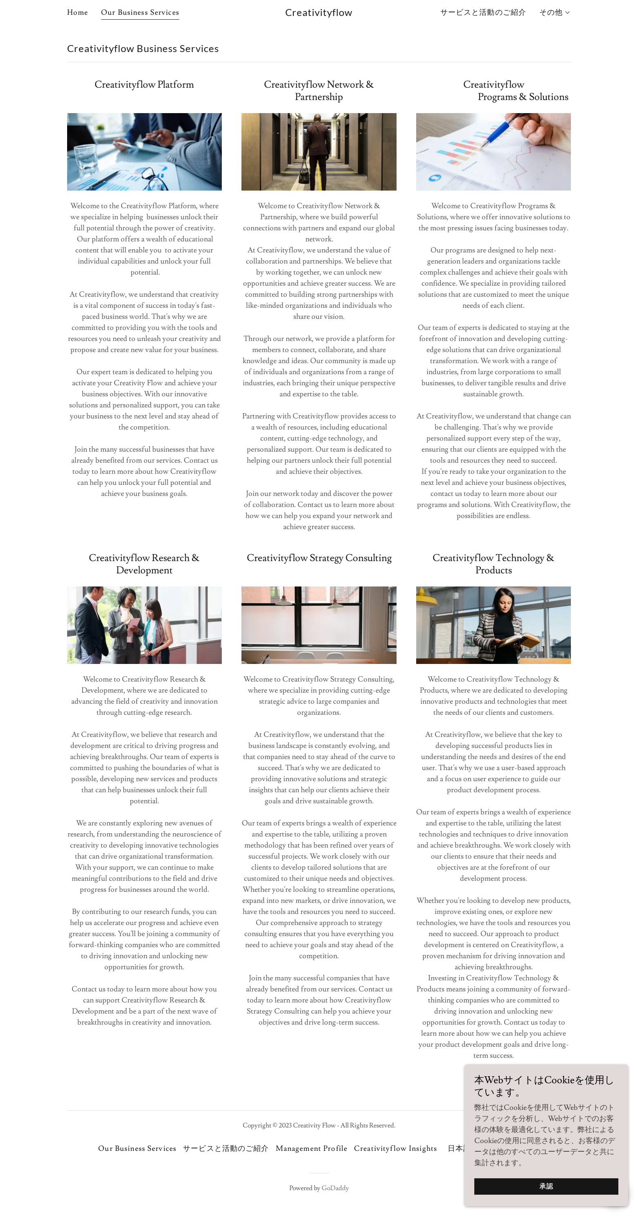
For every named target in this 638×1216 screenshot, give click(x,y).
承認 (546, 1192)
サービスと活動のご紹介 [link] (483, 12)
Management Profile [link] (311, 1148)
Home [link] (77, 12)
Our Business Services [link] (140, 12)
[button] (555, 13)
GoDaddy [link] (335, 1188)
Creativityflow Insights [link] (395, 1148)
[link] (319, 13)
